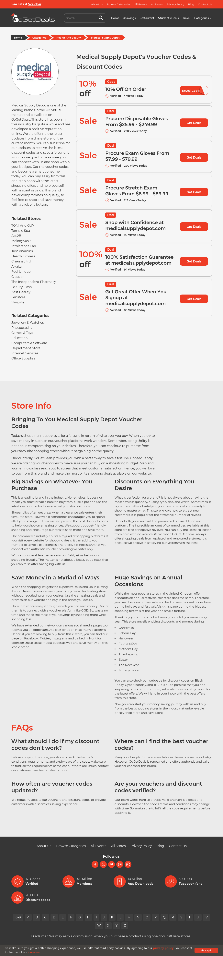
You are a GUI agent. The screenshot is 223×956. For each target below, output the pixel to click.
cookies (34, 952)
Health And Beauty (68, 37)
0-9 (18, 917)
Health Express (23, 256)
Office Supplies (23, 358)
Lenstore (18, 297)
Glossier (17, 277)
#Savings (129, 18)
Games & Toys (22, 333)
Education (19, 338)
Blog (191, 4)
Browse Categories (118, 4)
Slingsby (18, 302)
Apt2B (16, 236)
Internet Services (24, 353)
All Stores (157, 4)
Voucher (34, 4)
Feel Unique (21, 271)
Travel (186, 18)
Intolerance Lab (23, 246)
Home (115, 18)
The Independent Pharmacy (33, 282)
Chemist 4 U (21, 261)
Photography (21, 328)
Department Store (25, 348)
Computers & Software (29, 343)
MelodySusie (21, 241)
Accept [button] (206, 950)
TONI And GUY (22, 225)
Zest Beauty (20, 292)
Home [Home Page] (18, 37)
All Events (140, 4)
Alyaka (16, 266)
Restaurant (146, 18)
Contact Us (205, 4)
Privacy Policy (175, 4)
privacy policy (163, 948)
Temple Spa (20, 231)
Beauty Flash (21, 287)
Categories (203, 18)
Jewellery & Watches (27, 322)
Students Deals (168, 18)
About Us (97, 4)
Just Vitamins (22, 251)
